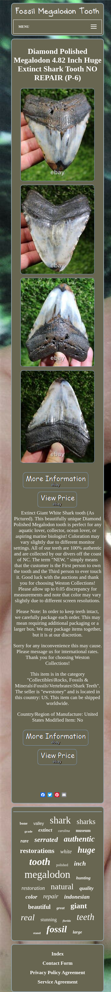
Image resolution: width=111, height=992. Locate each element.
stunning (49, 919)
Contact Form (58, 963)
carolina (64, 831)
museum (83, 830)
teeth (85, 917)
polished (62, 865)
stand (37, 933)
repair (50, 896)
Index (57, 954)
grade (29, 831)
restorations (37, 850)
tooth (40, 861)
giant (78, 906)
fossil (56, 929)
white (66, 851)
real (28, 917)
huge (86, 849)
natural (62, 886)
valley (38, 823)
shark (60, 820)
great (60, 908)
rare (25, 840)
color (31, 897)
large (77, 932)
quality (86, 888)
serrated (46, 839)
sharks (86, 821)
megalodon (47, 874)
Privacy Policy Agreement (57, 972)
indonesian (77, 897)
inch (80, 863)
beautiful (39, 907)
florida (67, 920)
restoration (33, 888)
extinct (45, 830)
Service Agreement (58, 982)
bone (24, 823)
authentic (79, 839)
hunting (83, 878)
